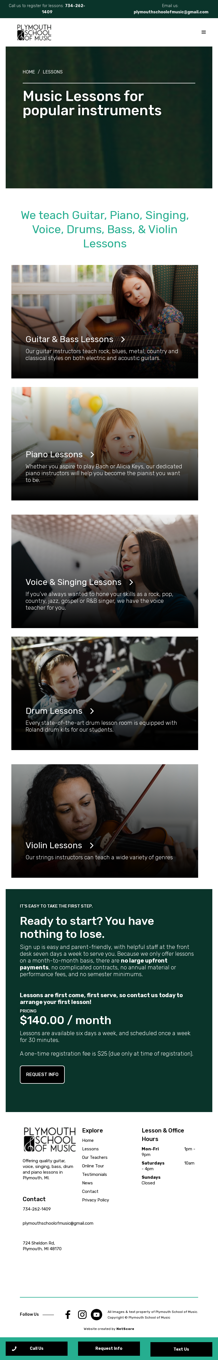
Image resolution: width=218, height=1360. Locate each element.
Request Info (108, 1348)
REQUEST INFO (42, 1074)
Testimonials (94, 1174)
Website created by (109, 1329)
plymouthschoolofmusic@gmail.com (171, 12)
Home (29, 72)
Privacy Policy (95, 1200)
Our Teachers (95, 1157)
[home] (34, 32)
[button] (203, 32)
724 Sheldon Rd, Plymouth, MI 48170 (42, 1246)
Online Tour (93, 1166)
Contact (90, 1191)
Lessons (53, 72)
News (87, 1183)
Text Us (181, 1349)
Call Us (36, 1348)
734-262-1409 (37, 1209)
